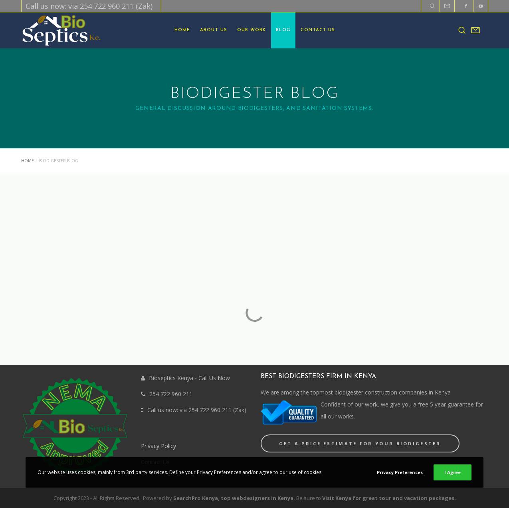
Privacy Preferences (400, 472)
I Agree (452, 472)
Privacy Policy (158, 446)
